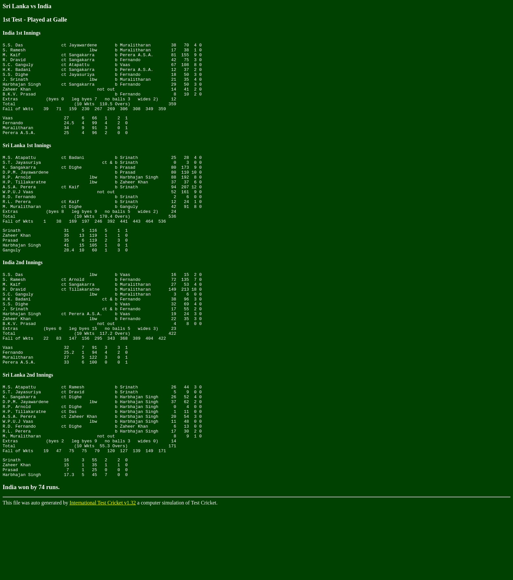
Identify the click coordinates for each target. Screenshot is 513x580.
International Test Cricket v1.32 (102, 574)
